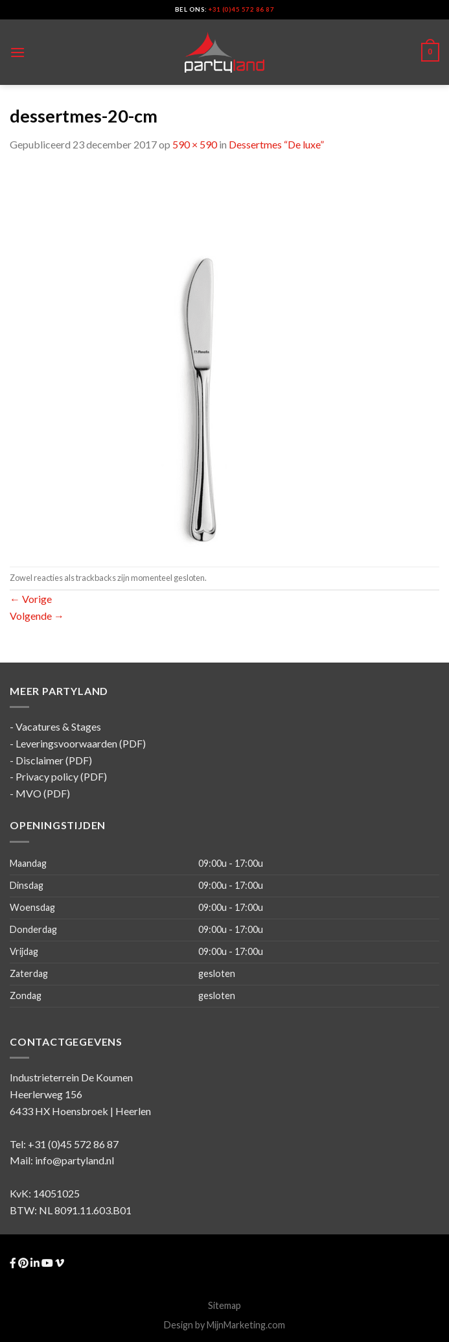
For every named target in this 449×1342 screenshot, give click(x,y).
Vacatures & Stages (58, 726)
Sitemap (224, 1305)
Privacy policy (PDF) (61, 776)
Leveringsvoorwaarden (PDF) (81, 743)
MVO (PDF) (43, 793)
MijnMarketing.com (246, 1324)
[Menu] (17, 52)
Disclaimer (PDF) (54, 760)
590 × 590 (194, 144)
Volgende (37, 615)
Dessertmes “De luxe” (276, 144)
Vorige (31, 599)
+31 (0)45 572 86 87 (241, 9)
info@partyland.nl (74, 1160)
